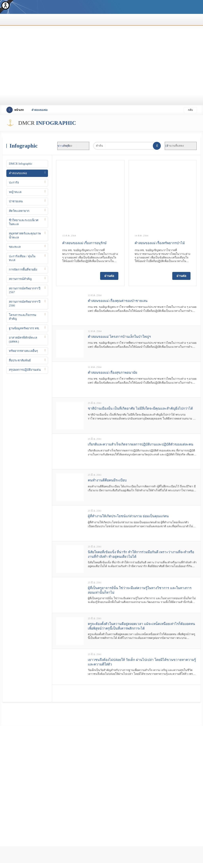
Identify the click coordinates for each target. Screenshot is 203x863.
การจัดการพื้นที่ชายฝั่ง (23, 269)
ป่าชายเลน (16, 201)
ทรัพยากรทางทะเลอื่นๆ (23, 350)
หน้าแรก (15, 109)
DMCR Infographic (20, 163)
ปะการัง (14, 182)
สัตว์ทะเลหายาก (19, 210)
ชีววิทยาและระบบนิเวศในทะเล (23, 222)
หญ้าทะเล (15, 192)
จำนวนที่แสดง (175, 145)
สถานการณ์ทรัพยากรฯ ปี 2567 (24, 290)
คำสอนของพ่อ (18, 173)
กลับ (190, 109)
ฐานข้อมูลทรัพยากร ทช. (24, 328)
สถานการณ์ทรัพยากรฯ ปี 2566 (24, 303)
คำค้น (99, 145)
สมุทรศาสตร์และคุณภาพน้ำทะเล (25, 235)
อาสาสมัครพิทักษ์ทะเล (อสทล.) (23, 339)
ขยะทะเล (15, 246)
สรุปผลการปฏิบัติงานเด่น (25, 369)
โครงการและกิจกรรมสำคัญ (22, 317)
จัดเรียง (67, 145)
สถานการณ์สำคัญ (20, 278)
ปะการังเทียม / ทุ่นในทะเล (22, 258)
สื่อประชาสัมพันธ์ (20, 360)
